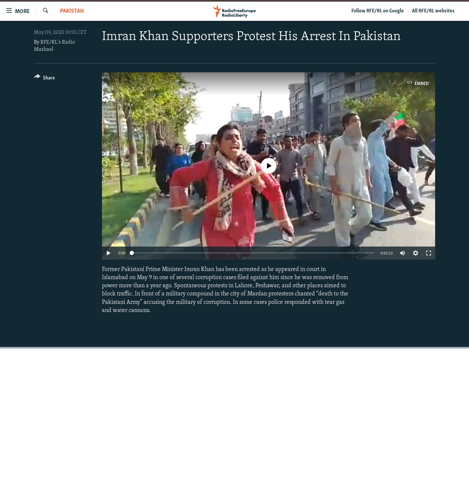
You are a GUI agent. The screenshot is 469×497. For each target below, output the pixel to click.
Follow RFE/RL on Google (377, 11)
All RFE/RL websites (433, 11)
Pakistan (72, 11)
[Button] (44, 79)
